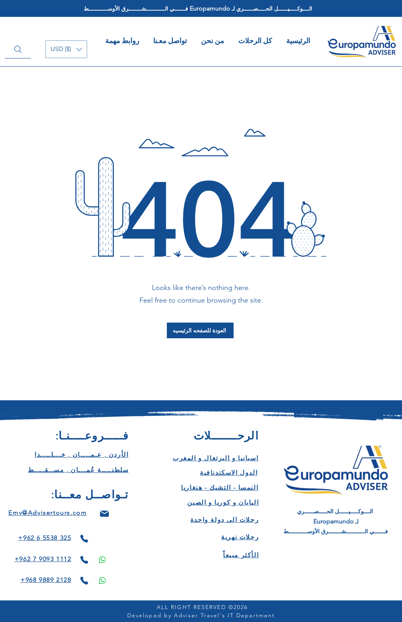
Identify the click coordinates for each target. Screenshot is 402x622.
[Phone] (84, 539)
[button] (66, 49)
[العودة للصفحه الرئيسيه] (200, 330)
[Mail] (104, 513)
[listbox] (66, 49)
